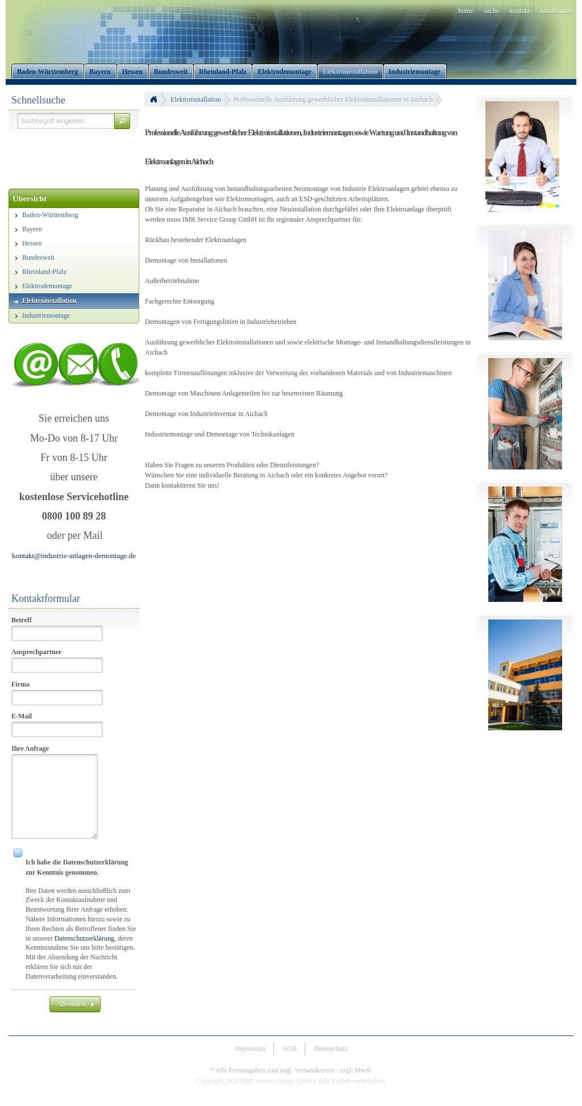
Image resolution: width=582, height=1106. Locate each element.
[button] (122, 121)
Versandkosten (314, 1070)
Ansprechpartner (36, 652)
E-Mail (21, 716)
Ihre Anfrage (30, 748)
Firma (20, 684)
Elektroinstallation (196, 99)
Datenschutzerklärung (84, 938)
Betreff (21, 620)
